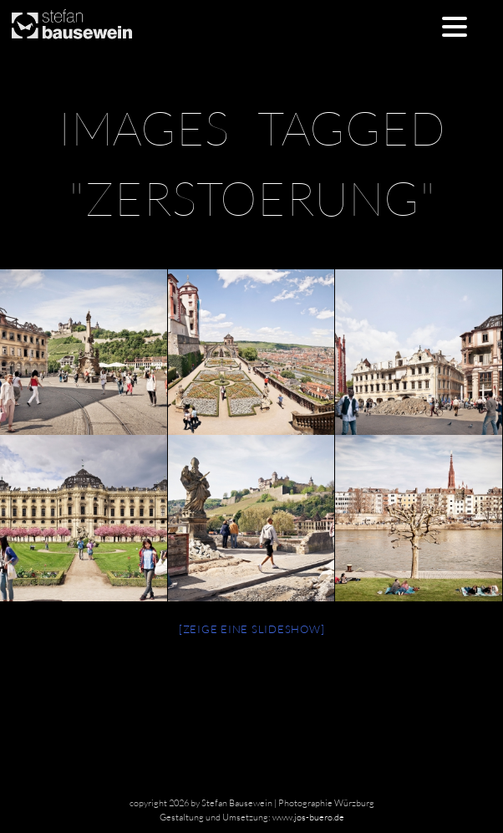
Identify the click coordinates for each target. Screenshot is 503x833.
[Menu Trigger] (455, 26)
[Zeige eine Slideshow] (252, 629)
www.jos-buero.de (308, 817)
